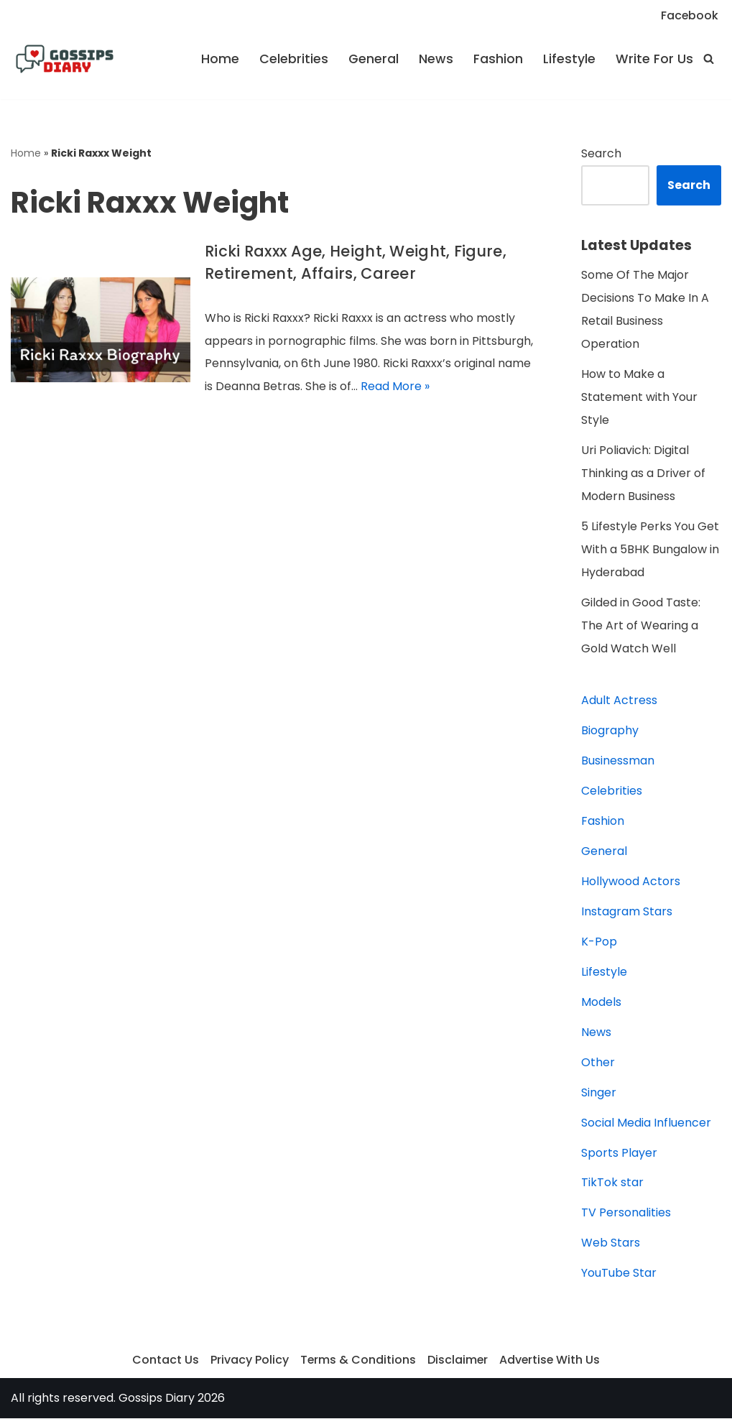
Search (601, 153)
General (373, 59)
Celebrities (293, 59)
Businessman (617, 761)
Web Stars (610, 1244)
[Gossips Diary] (65, 59)
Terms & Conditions (357, 1361)
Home (220, 59)
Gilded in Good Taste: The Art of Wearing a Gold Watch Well (640, 626)
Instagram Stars (626, 912)
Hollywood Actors (630, 882)
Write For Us (654, 59)
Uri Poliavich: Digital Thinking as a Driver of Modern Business (643, 474)
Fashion (498, 59)
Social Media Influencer (646, 1123)
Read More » (395, 387)
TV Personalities (626, 1214)
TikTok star (612, 1183)
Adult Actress (619, 701)
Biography (610, 731)
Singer (598, 1093)
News (436, 59)
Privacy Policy (248, 1361)
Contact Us (164, 1361)
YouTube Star (619, 1274)
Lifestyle (569, 59)
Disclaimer (457, 1361)
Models (601, 1002)
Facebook (689, 15)
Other (598, 1063)
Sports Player (619, 1153)
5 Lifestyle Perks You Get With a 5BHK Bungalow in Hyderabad (650, 550)
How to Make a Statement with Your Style (639, 397)
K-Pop (599, 942)
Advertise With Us (550, 1361)
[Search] (708, 58)
